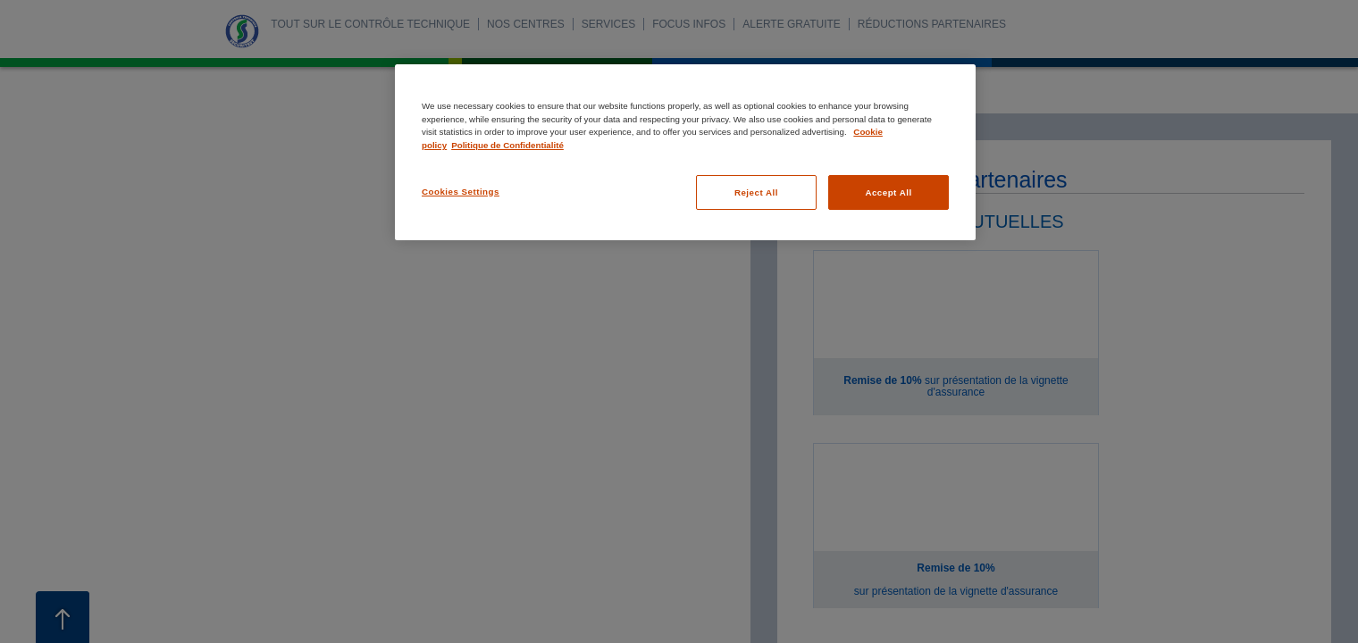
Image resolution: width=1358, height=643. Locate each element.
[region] (685, 152)
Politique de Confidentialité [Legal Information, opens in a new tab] (507, 145)
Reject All (756, 192)
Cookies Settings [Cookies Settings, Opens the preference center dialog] (460, 191)
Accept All (888, 192)
